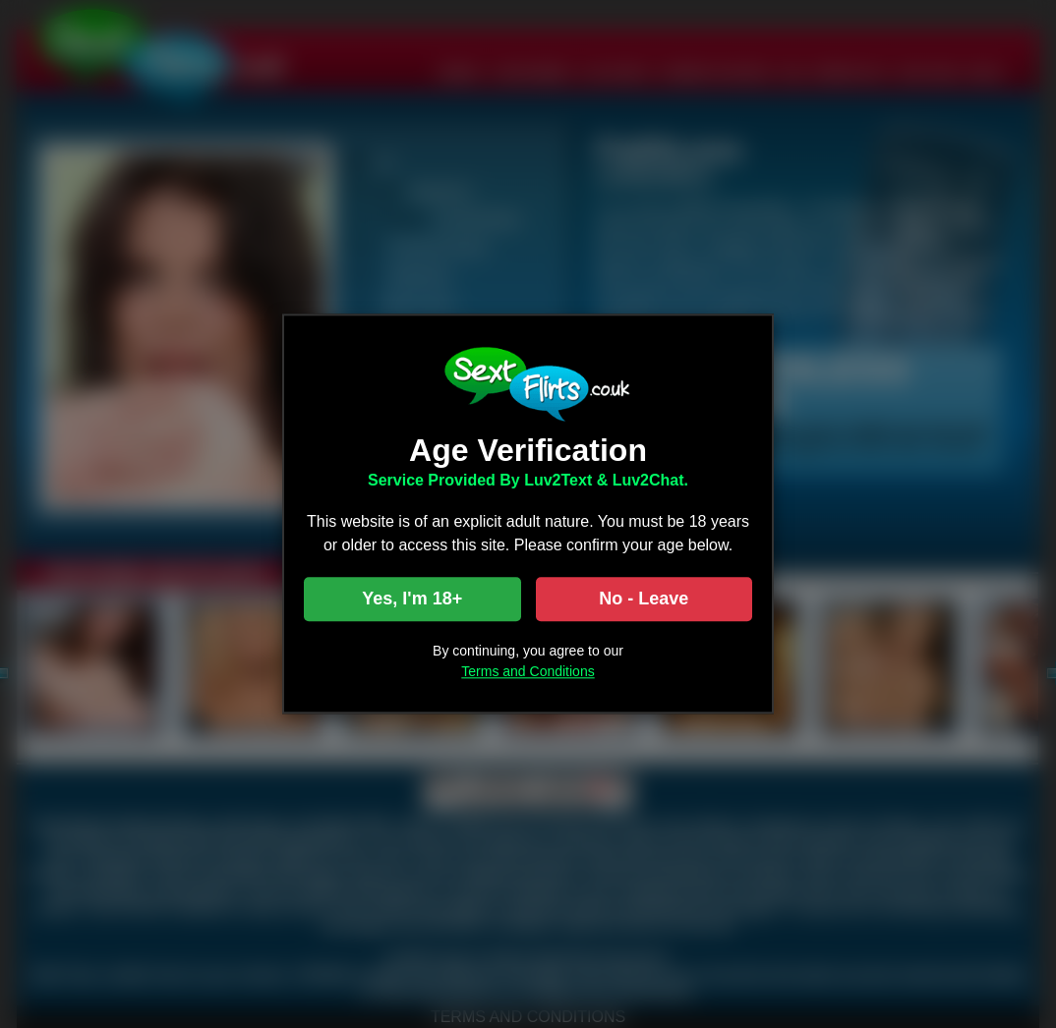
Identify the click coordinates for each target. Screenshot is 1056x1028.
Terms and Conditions (527, 672)
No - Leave (643, 599)
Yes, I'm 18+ (412, 599)
